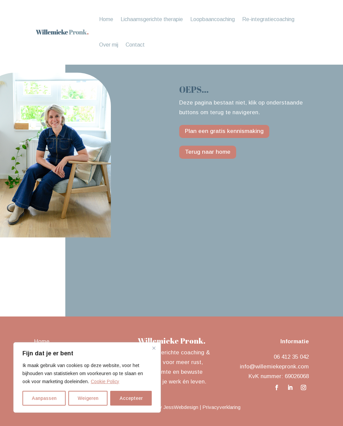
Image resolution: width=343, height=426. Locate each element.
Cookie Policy (105, 381)
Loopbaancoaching (212, 19)
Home (106, 19)
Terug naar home (207, 152)
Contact (135, 45)
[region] (87, 377)
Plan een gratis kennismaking (224, 131)
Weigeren (88, 398)
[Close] (154, 348)
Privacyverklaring (221, 407)
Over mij (108, 45)
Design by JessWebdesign (169, 407)
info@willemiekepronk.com (274, 366)
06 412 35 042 (291, 357)
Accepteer (131, 398)
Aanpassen (44, 398)
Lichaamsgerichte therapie (152, 19)
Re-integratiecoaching (268, 19)
